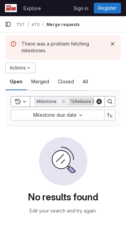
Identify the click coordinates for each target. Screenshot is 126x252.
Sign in (81, 8)
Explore (32, 8)
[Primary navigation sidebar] (8, 24)
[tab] (16, 81)
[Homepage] (11, 8)
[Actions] (20, 67)
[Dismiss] (113, 44)
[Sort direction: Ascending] (109, 115)
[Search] (109, 101)
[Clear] (99, 101)
